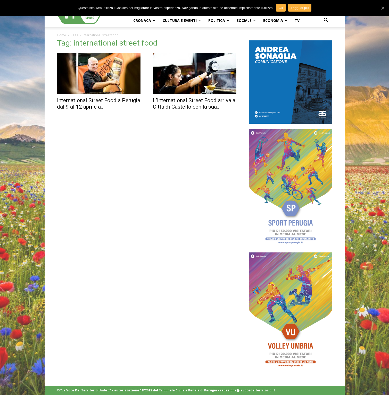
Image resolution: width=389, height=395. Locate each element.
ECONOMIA (275, 20)
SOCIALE (246, 20)
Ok (281, 8)
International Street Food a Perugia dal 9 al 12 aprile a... (98, 103)
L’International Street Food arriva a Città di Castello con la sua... (194, 103)
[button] (326, 20)
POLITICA (218, 20)
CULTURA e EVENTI (182, 20)
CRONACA (144, 20)
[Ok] (382, 8)
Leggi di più (300, 8)
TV (297, 20)
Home (61, 35)
